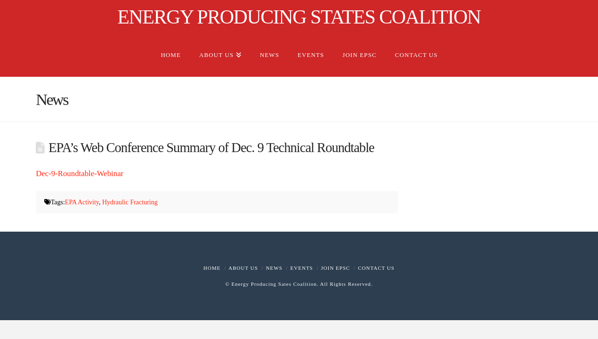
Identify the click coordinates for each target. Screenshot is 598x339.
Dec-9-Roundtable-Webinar (79, 173)
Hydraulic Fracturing (130, 202)
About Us (243, 268)
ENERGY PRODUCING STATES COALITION (298, 17)
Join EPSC (335, 268)
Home (211, 268)
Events (302, 268)
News (274, 268)
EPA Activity (82, 202)
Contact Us (376, 268)
